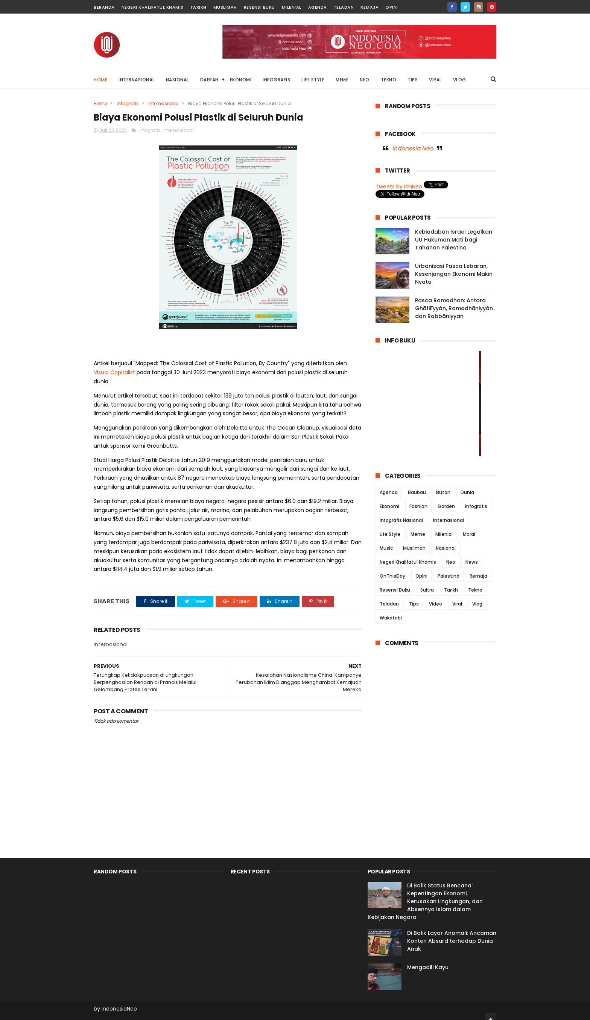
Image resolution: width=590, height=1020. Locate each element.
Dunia (467, 492)
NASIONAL (177, 79)
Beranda (104, 7)
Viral (457, 604)
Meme (418, 534)
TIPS (413, 79)
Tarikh (198, 7)
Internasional (163, 103)
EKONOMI (241, 79)
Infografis (128, 103)
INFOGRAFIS (276, 79)
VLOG (459, 79)
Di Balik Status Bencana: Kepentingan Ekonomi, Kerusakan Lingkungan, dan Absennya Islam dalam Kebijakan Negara (425, 901)
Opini (391, 7)
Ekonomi (389, 506)
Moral (469, 534)
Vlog (477, 604)
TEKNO (389, 79)
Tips (414, 604)
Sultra (427, 590)
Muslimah (225, 7)
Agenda (317, 7)
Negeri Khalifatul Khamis (153, 7)
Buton (443, 492)
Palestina (448, 576)
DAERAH (209, 79)
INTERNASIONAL (137, 79)
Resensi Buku (259, 7)
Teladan (344, 7)
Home (100, 79)
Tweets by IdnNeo (399, 186)
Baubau (417, 492)
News (471, 562)
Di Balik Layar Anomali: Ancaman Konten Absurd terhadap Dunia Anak (451, 941)
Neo (450, 562)
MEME (342, 79)
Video (435, 604)
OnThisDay (392, 576)
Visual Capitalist (114, 372)
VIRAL (435, 79)
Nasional (446, 548)
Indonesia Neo (412, 148)
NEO (365, 79)
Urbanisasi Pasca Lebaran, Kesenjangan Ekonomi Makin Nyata (454, 274)
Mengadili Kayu (428, 967)
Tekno (475, 590)
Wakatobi (391, 618)
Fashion (418, 506)
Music (386, 548)
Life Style (390, 534)
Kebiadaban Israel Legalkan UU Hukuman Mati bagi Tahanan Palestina (453, 239)
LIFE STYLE (312, 79)
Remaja (369, 7)
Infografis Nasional (401, 520)
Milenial (291, 7)
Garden (446, 506)
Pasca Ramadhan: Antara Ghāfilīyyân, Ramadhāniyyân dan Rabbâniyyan (454, 308)
